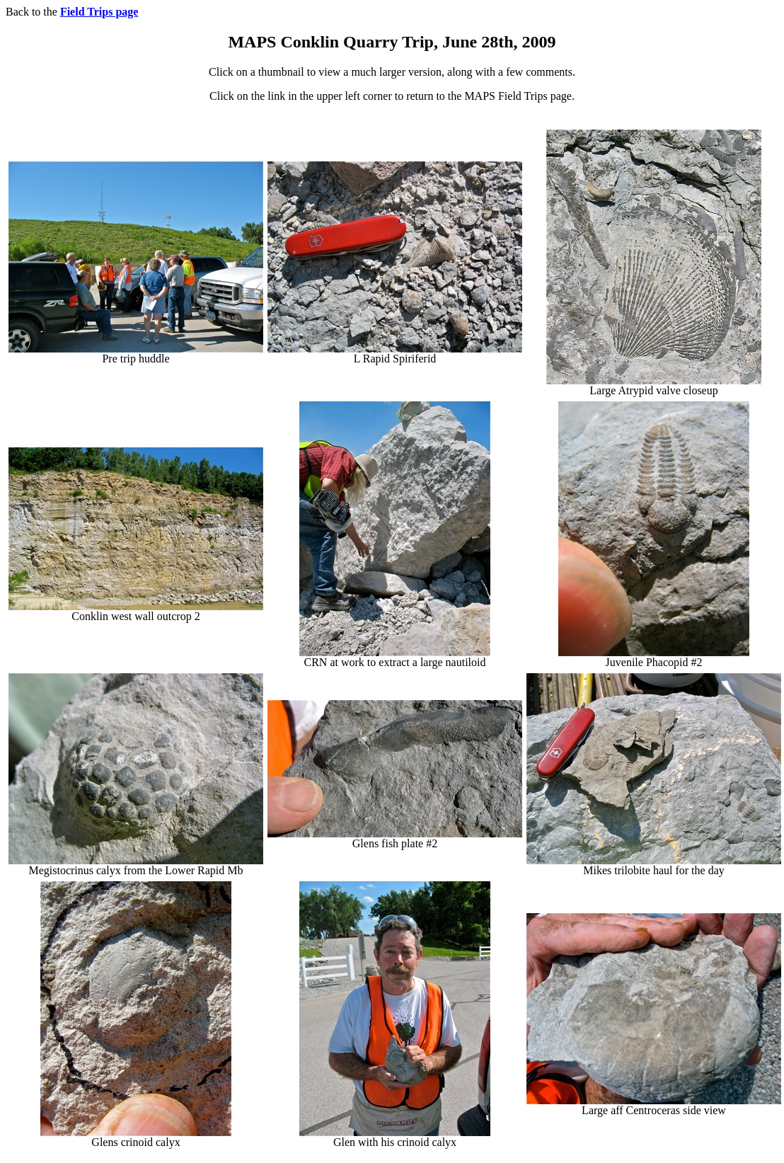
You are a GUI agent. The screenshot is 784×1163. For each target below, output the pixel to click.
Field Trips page (99, 12)
